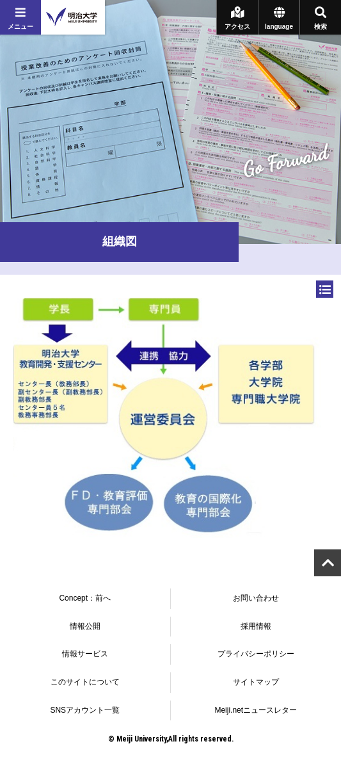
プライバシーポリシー (256, 653)
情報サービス (85, 653)
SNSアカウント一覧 (85, 710)
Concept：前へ (85, 598)
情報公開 (85, 626)
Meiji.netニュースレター (255, 710)
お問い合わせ (256, 598)
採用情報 (256, 626)
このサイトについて (85, 681)
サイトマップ (256, 681)
